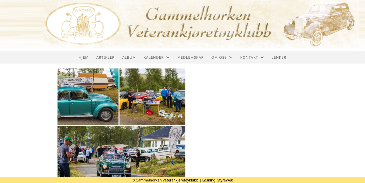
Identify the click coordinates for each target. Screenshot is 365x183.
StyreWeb (225, 180)
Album (129, 57)
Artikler (105, 57)
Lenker (278, 57)
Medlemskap (190, 57)
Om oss (222, 57)
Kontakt (252, 57)
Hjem (83, 57)
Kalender (157, 57)
